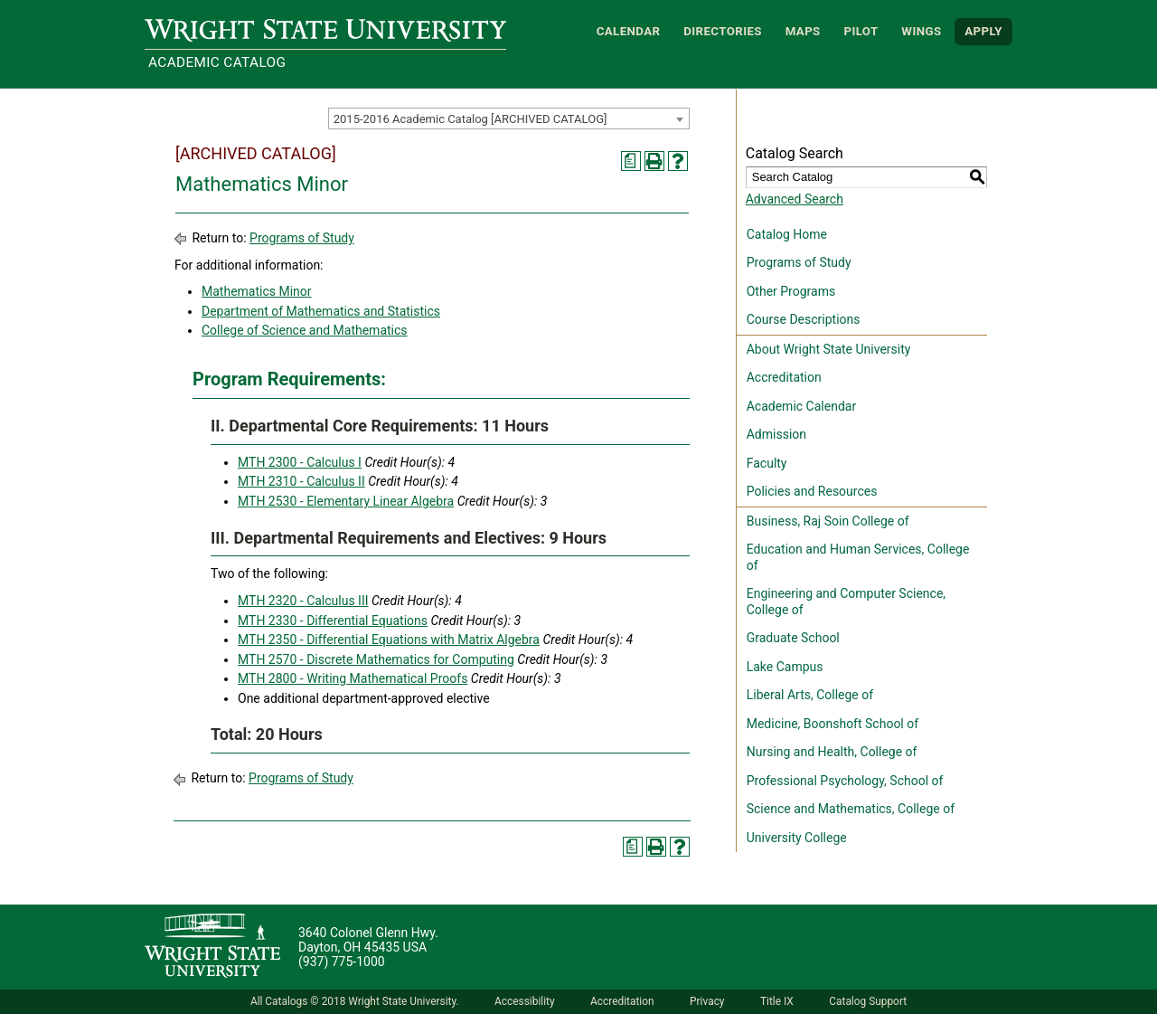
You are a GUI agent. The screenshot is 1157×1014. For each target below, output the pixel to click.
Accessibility (524, 1001)
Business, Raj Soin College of (828, 521)
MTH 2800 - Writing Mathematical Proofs (352, 678)
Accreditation (784, 377)
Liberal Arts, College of (810, 694)
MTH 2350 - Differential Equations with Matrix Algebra (389, 639)
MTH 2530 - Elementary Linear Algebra (346, 501)
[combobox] (509, 118)
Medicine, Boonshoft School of (832, 723)
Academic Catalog (217, 62)
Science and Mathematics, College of (851, 808)
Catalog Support (868, 1001)
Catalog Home (787, 234)
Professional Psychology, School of (845, 780)
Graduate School (793, 637)
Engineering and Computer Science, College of (846, 601)
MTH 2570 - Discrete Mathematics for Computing (376, 659)
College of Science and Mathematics (305, 330)
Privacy (707, 1001)
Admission (776, 434)
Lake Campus (785, 666)
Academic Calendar (801, 406)
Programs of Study (301, 238)
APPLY (983, 31)
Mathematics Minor (257, 291)
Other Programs (791, 291)
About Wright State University (829, 349)
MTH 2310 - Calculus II (301, 481)
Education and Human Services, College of (858, 557)
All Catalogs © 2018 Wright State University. (354, 1001)
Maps (803, 31)
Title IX (777, 1001)
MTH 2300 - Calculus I (300, 462)
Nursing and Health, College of (832, 751)
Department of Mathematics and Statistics (321, 311)
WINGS (921, 31)
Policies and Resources (812, 491)
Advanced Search (794, 199)
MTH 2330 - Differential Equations (333, 620)
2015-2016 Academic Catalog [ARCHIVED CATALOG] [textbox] (470, 119)
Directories (722, 31)
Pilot (860, 31)
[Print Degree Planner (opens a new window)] (631, 161)
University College (797, 837)
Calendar (629, 31)
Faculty (767, 463)
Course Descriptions (804, 319)
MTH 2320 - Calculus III (303, 600)
